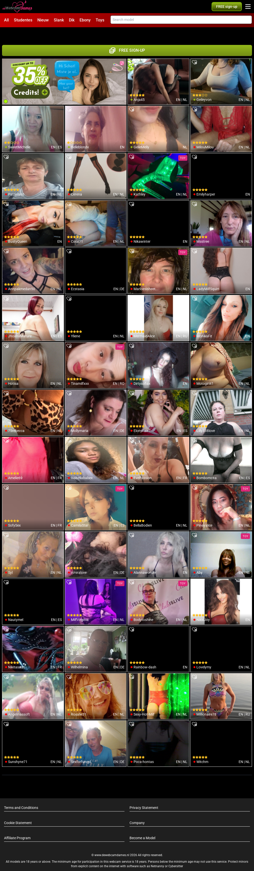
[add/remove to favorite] (131, 50)
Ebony (85, 20)
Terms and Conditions (21, 796)
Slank (59, 20)
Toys (100, 20)
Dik (71, 20)
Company (137, 811)
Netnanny (158, 854)
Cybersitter (175, 854)
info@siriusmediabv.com (141, 860)
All (6, 20)
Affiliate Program (17, 826)
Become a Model (142, 826)
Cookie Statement (18, 811)
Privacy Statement (144, 796)
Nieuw (43, 20)
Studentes (23, 20)
